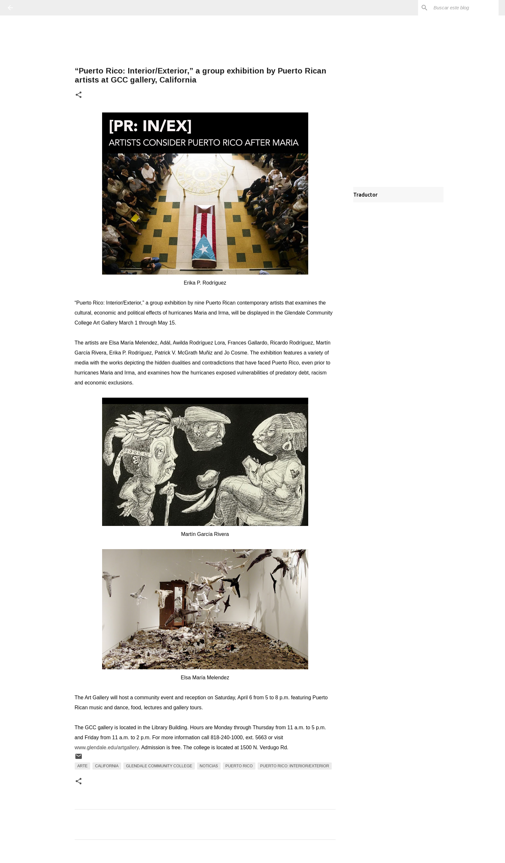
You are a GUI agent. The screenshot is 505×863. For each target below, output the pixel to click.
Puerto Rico (239, 766)
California (107, 766)
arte (82, 766)
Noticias (209, 766)
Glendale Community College (159, 766)
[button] (78, 95)
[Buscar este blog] (465, 7)
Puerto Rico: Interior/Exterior (294, 766)
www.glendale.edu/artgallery (107, 747)
